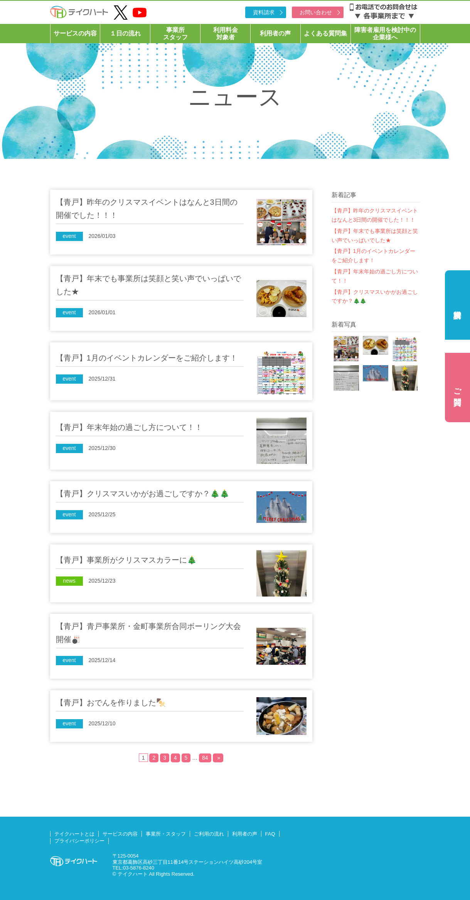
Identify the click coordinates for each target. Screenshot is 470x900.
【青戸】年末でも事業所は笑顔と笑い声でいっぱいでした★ (375, 235)
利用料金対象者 (225, 33)
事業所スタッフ (175, 33)
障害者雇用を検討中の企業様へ (385, 33)
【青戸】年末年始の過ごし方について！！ (375, 276)
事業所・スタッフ (166, 834)
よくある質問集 (325, 33)
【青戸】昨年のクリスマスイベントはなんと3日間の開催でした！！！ (375, 215)
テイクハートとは (74, 834)
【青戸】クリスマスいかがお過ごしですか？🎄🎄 (375, 296)
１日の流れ (125, 33)
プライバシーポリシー (79, 841)
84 (205, 758)
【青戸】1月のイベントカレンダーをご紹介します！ (374, 255)
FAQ (270, 834)
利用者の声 (275, 33)
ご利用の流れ (209, 834)
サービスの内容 (75, 33)
